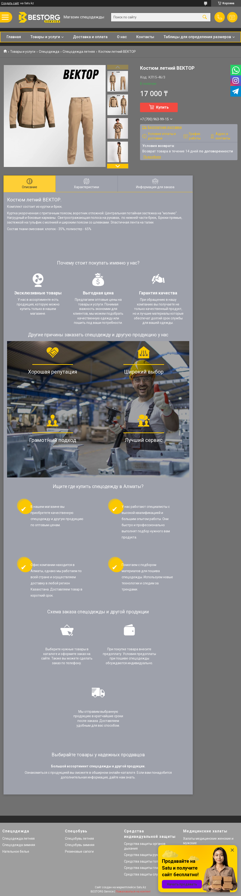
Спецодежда (49, 51)
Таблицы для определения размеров (197, 37)
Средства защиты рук (141, 855)
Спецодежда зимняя (18, 845)
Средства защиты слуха (142, 874)
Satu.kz (141, 887)
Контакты (145, 37)
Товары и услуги (45, 37)
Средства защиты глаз (142, 868)
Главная (14, 37)
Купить (162, 107)
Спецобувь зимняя (79, 845)
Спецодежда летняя (79, 51)
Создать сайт (10, 3)
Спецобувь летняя (79, 838)
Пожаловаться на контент (133, 891)
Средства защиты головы (144, 861)
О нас (122, 37)
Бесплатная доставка (165, 127)
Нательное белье (15, 851)
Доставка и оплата (90, 37)
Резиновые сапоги (79, 851)
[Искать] (204, 17)
